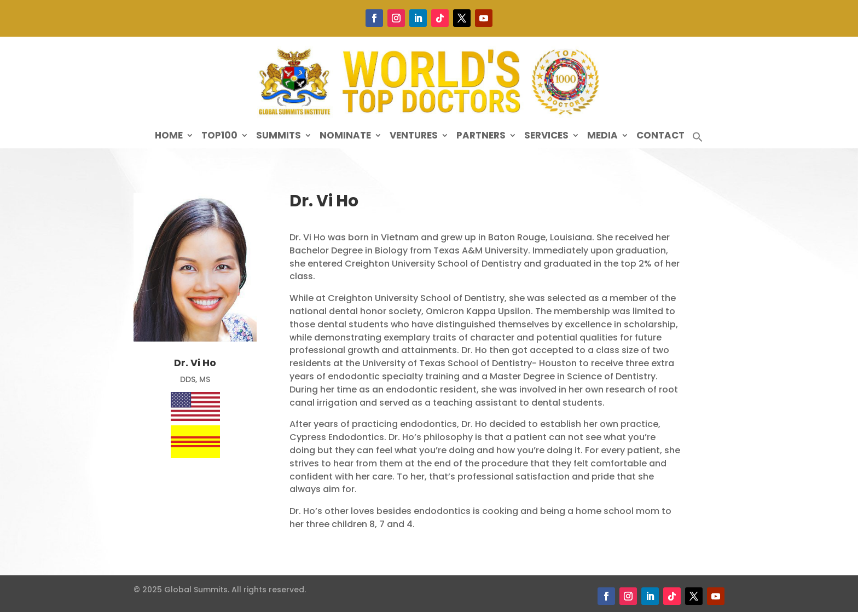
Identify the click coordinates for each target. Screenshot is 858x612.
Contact (660, 136)
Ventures (414, 136)
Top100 (219, 136)
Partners (481, 136)
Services (546, 136)
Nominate (345, 136)
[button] (697, 139)
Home (169, 136)
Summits (278, 136)
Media (602, 136)
